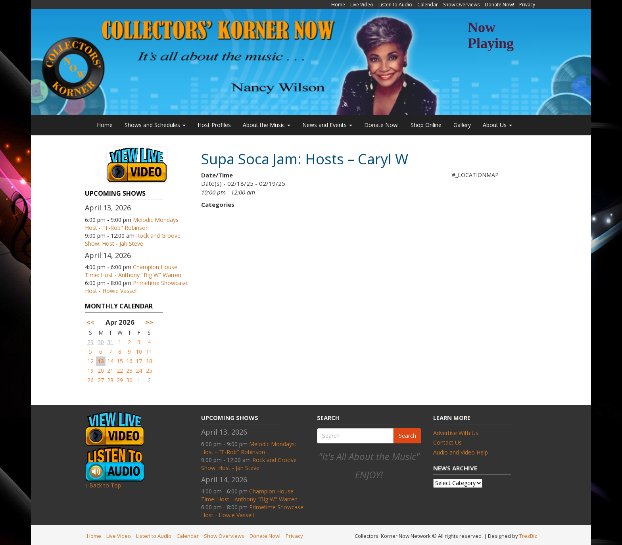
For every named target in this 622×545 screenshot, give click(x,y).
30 (101, 342)
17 (139, 361)
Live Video (361, 4)
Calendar (427, 4)
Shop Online (426, 125)
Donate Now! (499, 4)
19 (90, 370)
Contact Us (447, 442)
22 (120, 370)
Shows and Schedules (155, 125)
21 (110, 370)
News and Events (327, 125)
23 (129, 370)
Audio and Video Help (460, 452)
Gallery (462, 125)
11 (149, 351)
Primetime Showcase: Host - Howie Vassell (136, 287)
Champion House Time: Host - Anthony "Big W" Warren (133, 271)
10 (139, 351)
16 (129, 361)
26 (90, 380)
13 (101, 361)
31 (110, 342)
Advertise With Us (455, 433)
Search (407, 435)
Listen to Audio (395, 4)
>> (149, 322)
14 (110, 361)
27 (101, 380)
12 (90, 361)
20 (101, 370)
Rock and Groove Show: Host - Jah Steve (132, 239)
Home (338, 4)
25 (149, 370)
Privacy (527, 4)
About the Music (266, 125)
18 (149, 361)
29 (90, 342)
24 (139, 370)
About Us (497, 125)
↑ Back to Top (103, 485)
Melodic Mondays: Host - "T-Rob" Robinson (132, 223)
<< (90, 322)
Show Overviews (461, 4)
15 (120, 361)
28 (110, 380)
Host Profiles (214, 125)
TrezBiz (528, 535)
